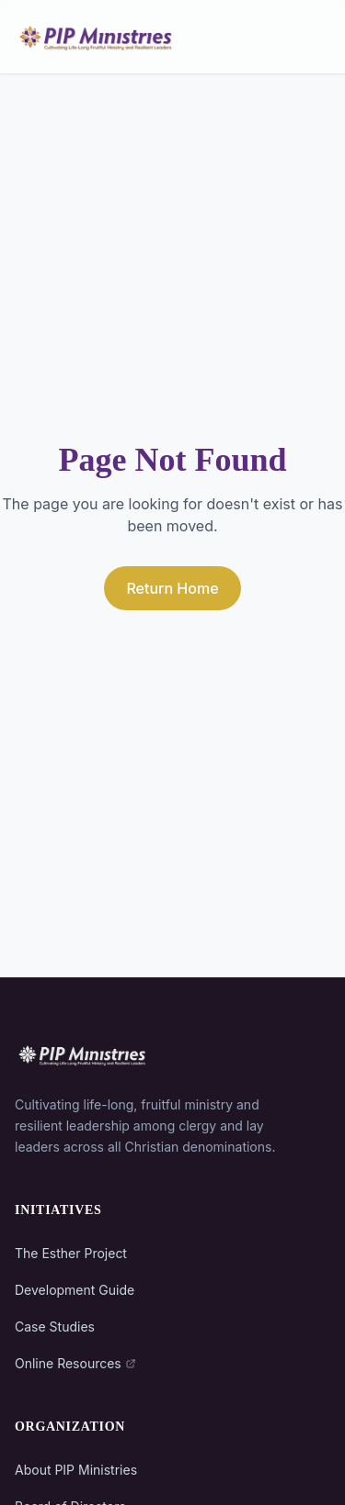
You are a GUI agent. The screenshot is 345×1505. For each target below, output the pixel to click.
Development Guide (74, 1290)
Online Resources (75, 1363)
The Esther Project (71, 1253)
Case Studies (55, 1326)
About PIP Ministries (76, 1469)
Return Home (172, 588)
